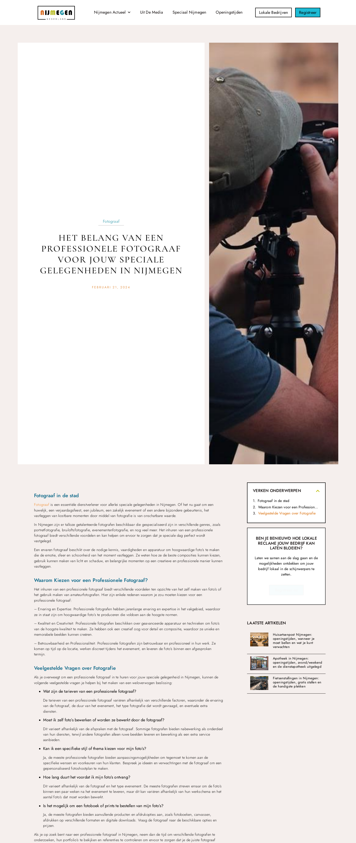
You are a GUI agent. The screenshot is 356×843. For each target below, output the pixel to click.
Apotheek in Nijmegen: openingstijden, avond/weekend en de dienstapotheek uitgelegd (297, 662)
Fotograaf (111, 221)
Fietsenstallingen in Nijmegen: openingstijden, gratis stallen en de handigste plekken (297, 682)
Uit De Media (151, 12)
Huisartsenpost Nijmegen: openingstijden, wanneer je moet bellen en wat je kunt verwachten (293, 640)
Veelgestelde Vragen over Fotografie (287, 513)
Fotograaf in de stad (273, 501)
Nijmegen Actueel (112, 12)
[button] (318, 491)
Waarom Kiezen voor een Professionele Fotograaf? (289, 507)
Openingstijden (229, 12)
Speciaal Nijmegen (189, 12)
